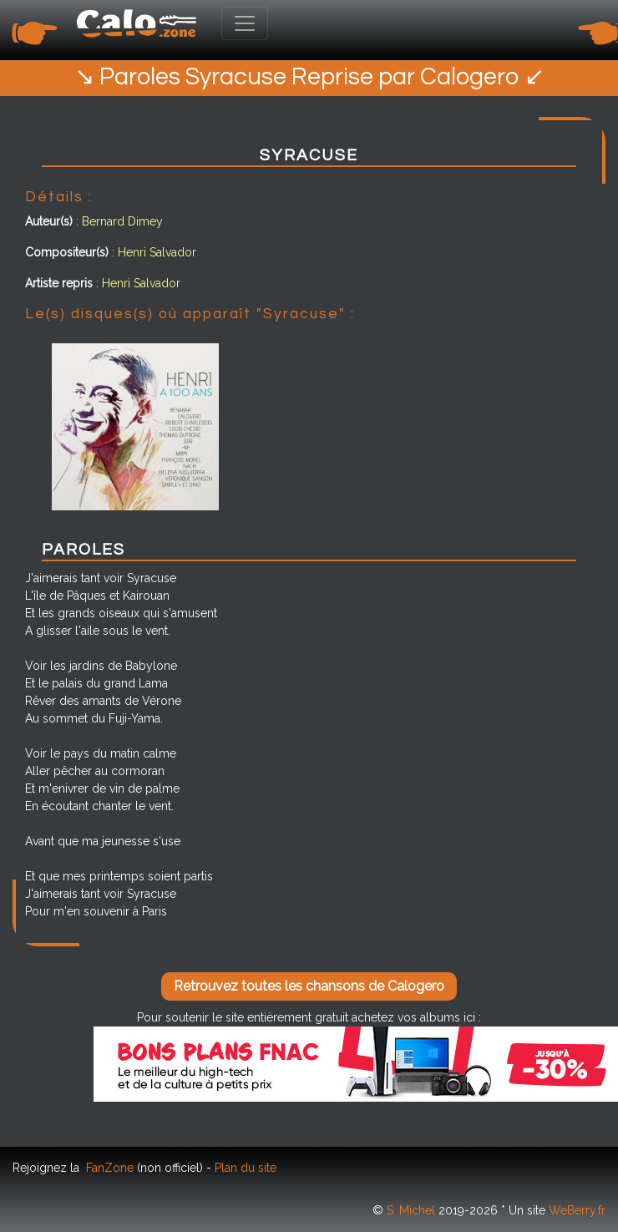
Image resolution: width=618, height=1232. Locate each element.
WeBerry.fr (577, 1210)
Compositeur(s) (67, 252)
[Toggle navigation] (244, 23)
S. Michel (411, 1210)
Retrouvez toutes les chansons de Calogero (309, 986)
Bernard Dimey (122, 221)
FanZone (110, 1167)
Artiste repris (59, 283)
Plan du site (245, 1167)
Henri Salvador (157, 252)
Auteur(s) (49, 221)
